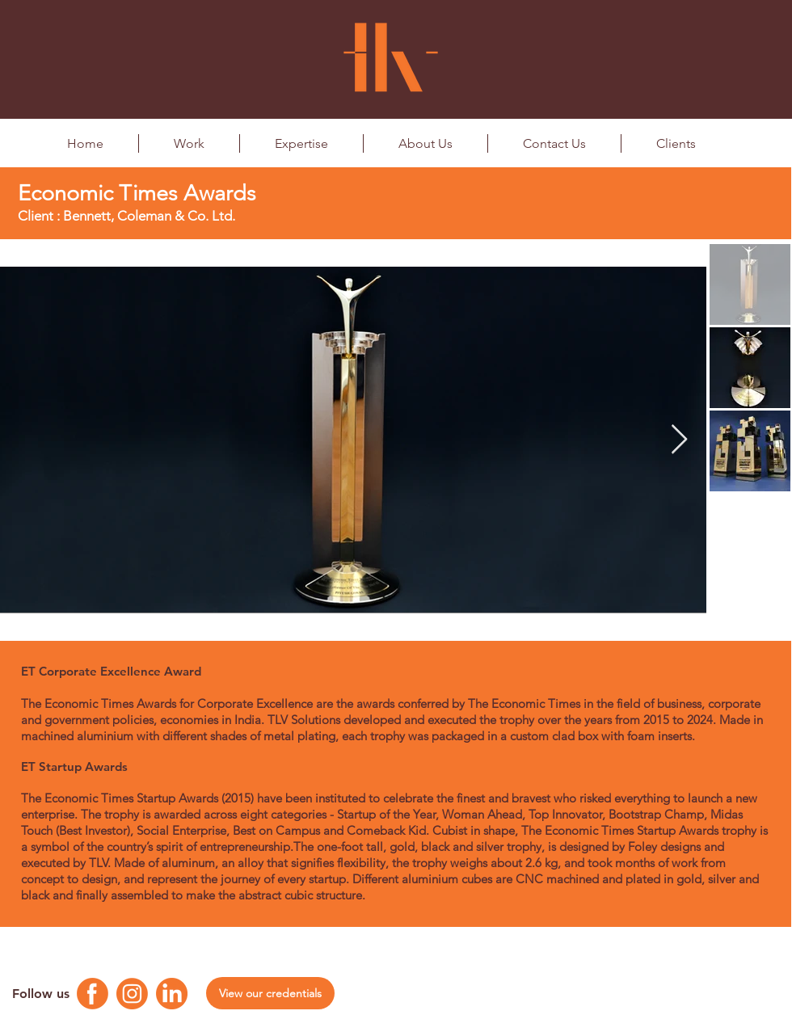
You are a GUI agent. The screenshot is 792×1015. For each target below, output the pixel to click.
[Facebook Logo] (92, 993)
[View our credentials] (270, 993)
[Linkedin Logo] (171, 993)
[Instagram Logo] (132, 993)
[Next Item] (679, 440)
